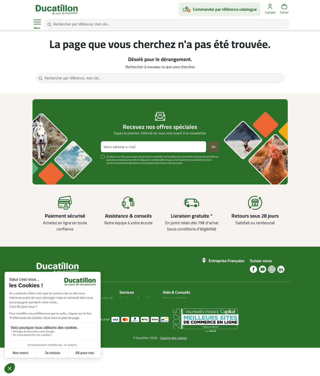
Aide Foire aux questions (182, 314)
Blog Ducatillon (174, 303)
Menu (37, 24)
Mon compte (129, 303)
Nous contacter (175, 298)
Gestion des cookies (173, 366)
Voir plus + (48, 170)
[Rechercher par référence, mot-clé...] (167, 24)
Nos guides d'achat (177, 309)
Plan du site (128, 309)
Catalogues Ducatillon (136, 298)
